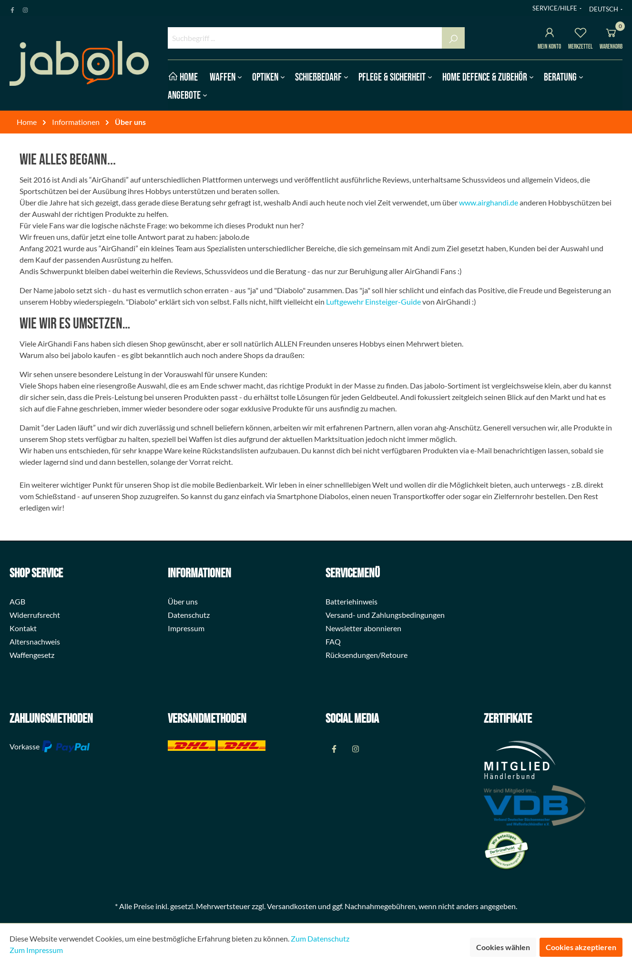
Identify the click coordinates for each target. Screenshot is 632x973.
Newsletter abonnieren (363, 628)
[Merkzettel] (580, 34)
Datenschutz (189, 614)
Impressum (186, 628)
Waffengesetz (32, 654)
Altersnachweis (35, 641)
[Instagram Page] (25, 8)
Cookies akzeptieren (581, 947)
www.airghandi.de (488, 202)
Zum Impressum (36, 949)
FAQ (333, 641)
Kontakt (23, 628)
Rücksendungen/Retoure (367, 654)
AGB (17, 601)
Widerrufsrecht (35, 614)
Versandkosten (291, 906)
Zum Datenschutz (320, 938)
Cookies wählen (503, 947)
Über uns (183, 601)
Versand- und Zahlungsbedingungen (385, 614)
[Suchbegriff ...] (305, 38)
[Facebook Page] (12, 8)
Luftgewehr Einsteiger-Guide (373, 301)
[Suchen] (453, 38)
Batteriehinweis (351, 601)
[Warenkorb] (611, 34)
